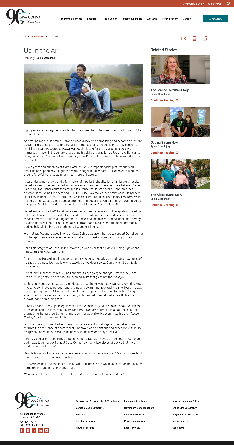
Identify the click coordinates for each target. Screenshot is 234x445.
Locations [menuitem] (92, 18)
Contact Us (178, 427)
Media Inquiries (180, 420)
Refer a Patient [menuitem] (170, 18)
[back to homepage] (25, 36)
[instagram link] (28, 430)
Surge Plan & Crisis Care (185, 414)
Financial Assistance (135, 414)
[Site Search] (227, 3)
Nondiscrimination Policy (185, 400)
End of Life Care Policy (184, 407)
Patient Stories (37, 36)
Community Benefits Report (139, 407)
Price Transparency (134, 420)
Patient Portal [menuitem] (214, 3)
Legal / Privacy (132, 427)
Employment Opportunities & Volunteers (97, 400)
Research (81, 414)
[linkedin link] (40, 430)
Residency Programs (87, 420)
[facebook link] (22, 430)
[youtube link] (46, 430)
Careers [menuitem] (187, 18)
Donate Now (215, 18)
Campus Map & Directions (90, 407)
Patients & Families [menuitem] (132, 18)
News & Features (85, 427)
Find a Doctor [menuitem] (110, 18)
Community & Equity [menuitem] (193, 3)
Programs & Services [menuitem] (71, 18)
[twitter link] (34, 430)
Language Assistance (135, 400)
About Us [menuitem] (152, 18)
